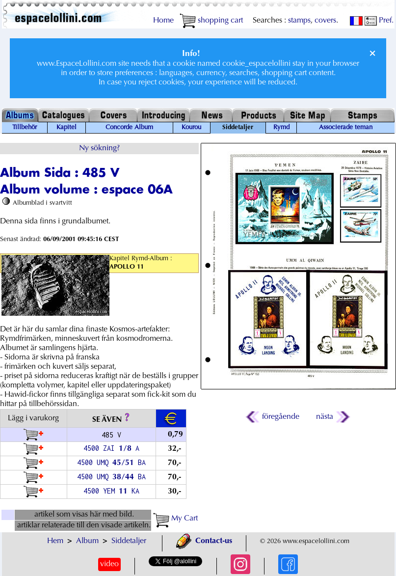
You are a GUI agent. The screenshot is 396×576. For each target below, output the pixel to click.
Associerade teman (345, 127)
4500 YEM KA (111, 491)
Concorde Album (129, 127)
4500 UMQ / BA (111, 462)
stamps (299, 21)
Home (163, 21)
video (109, 564)
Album (87, 541)
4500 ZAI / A (111, 448)
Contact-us (204, 541)
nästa (332, 417)
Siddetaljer (128, 541)
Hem (55, 541)
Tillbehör (24, 127)
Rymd (281, 127)
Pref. (379, 21)
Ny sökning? (99, 148)
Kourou (191, 127)
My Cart (175, 518)
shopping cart (211, 21)
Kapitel (66, 127)
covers (325, 21)
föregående (273, 417)
